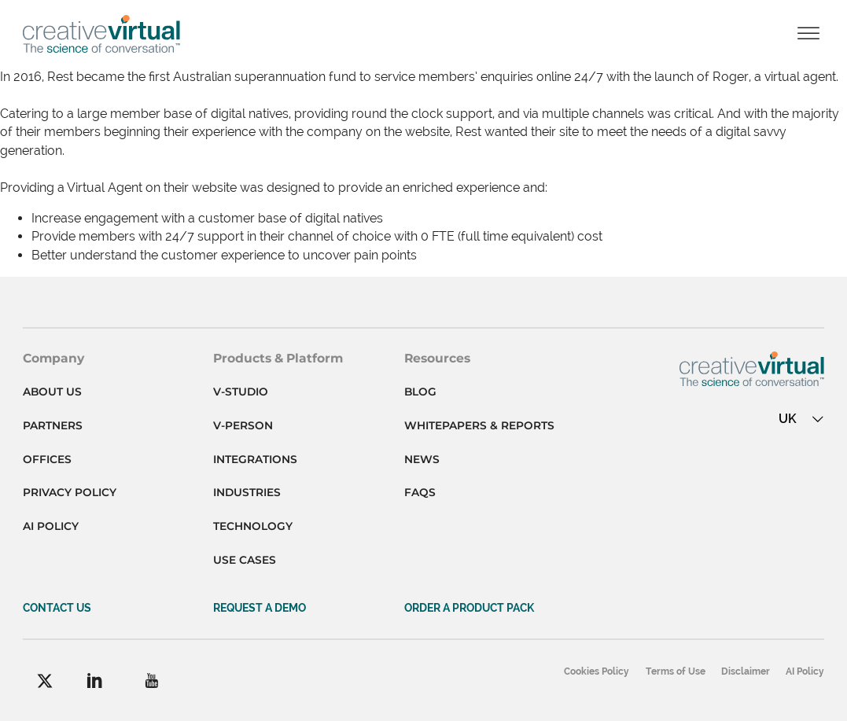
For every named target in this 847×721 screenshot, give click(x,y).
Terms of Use (675, 671)
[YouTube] (151, 680)
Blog (420, 391)
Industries (247, 492)
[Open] (808, 34)
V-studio (240, 391)
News (422, 459)
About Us (52, 391)
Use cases (244, 560)
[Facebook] (45, 681)
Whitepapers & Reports (479, 425)
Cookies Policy (596, 671)
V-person (243, 425)
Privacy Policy (69, 492)
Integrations (255, 459)
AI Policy (51, 526)
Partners (53, 425)
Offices (47, 459)
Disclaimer (745, 671)
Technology (253, 526)
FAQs (420, 492)
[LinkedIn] (94, 680)
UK (801, 418)
